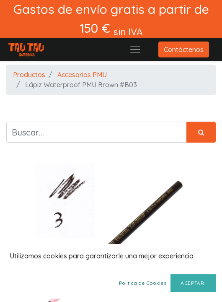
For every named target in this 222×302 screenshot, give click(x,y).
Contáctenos (184, 49)
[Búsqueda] (201, 132)
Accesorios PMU (82, 74)
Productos (29, 74)
